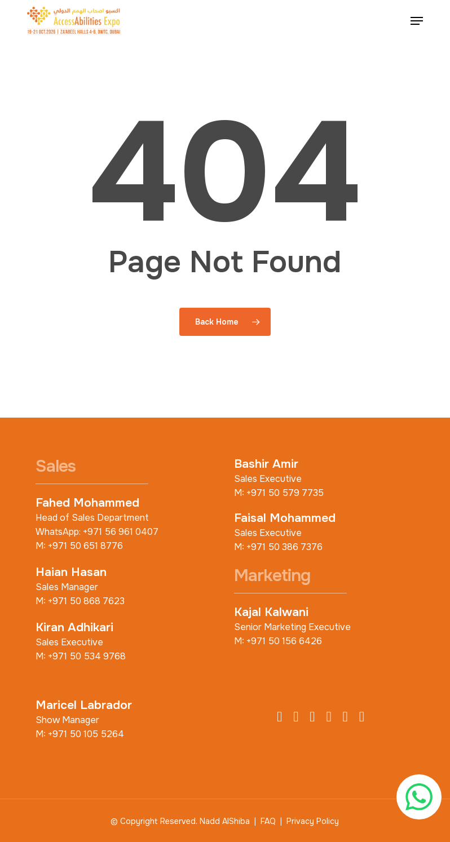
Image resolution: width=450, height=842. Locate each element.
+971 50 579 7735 (285, 493)
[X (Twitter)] (295, 717)
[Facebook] (279, 717)
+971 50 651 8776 (85, 546)
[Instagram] (312, 717)
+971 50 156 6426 (284, 641)
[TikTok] (361, 717)
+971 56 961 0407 (120, 532)
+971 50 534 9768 (87, 656)
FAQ (268, 821)
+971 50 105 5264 (86, 734)
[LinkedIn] (328, 717)
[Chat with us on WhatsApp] (419, 796)
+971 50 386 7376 (284, 547)
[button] (417, 20)
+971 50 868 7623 (86, 601)
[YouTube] (345, 717)
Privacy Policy (312, 821)
